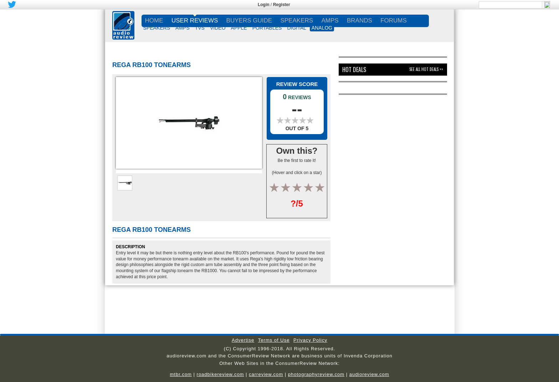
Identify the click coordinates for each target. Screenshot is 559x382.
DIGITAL (296, 28)
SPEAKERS (156, 28)
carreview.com (266, 374)
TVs (200, 28)
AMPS (182, 28)
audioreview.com (369, 374)
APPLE (239, 28)
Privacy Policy (310, 340)
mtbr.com (180, 374)
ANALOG (322, 28)
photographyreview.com (316, 374)
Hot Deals (354, 69)
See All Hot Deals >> (426, 69)
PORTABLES (267, 28)
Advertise (243, 340)
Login (264, 4)
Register (281, 4)
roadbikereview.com (220, 374)
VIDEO (218, 28)
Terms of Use (274, 340)
